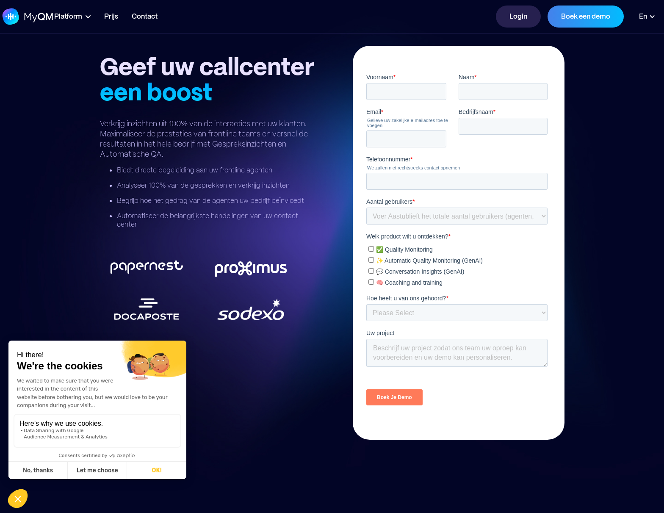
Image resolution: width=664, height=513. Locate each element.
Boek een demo (585, 16)
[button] (98, 16)
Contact (170, 16)
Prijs (137, 16)
